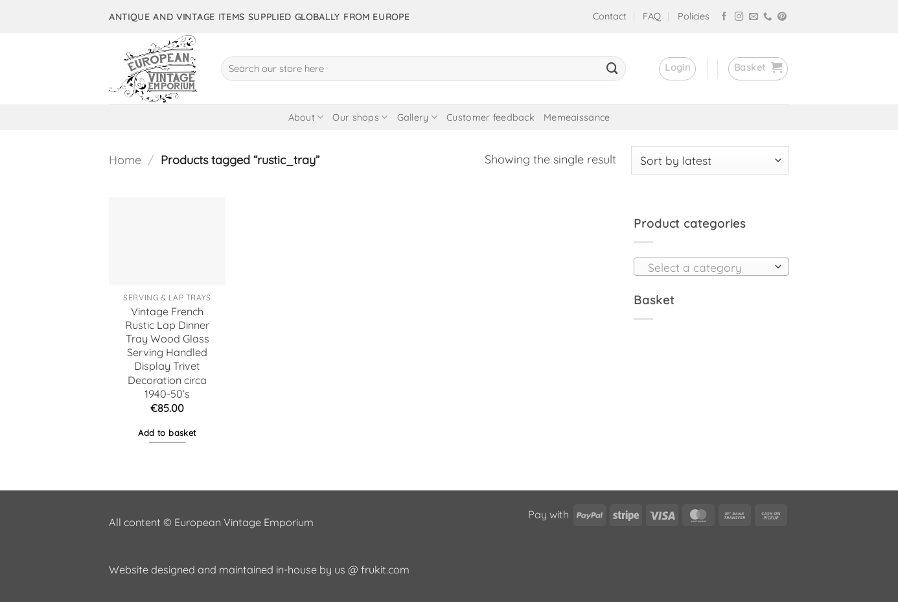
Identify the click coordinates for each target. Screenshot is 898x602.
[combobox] (711, 267)
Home (125, 159)
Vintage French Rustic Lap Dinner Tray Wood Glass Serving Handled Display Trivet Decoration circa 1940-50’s (167, 352)
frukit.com (385, 569)
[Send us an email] (753, 17)
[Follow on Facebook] (724, 17)
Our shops (359, 117)
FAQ (652, 16)
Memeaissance (577, 117)
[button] (677, 68)
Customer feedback (490, 117)
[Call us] (767, 17)
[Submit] (612, 68)
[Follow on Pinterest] (782, 17)
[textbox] (707, 267)
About (306, 117)
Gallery (417, 117)
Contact (610, 16)
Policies (693, 16)
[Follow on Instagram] (739, 17)
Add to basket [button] (167, 432)
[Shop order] (710, 160)
